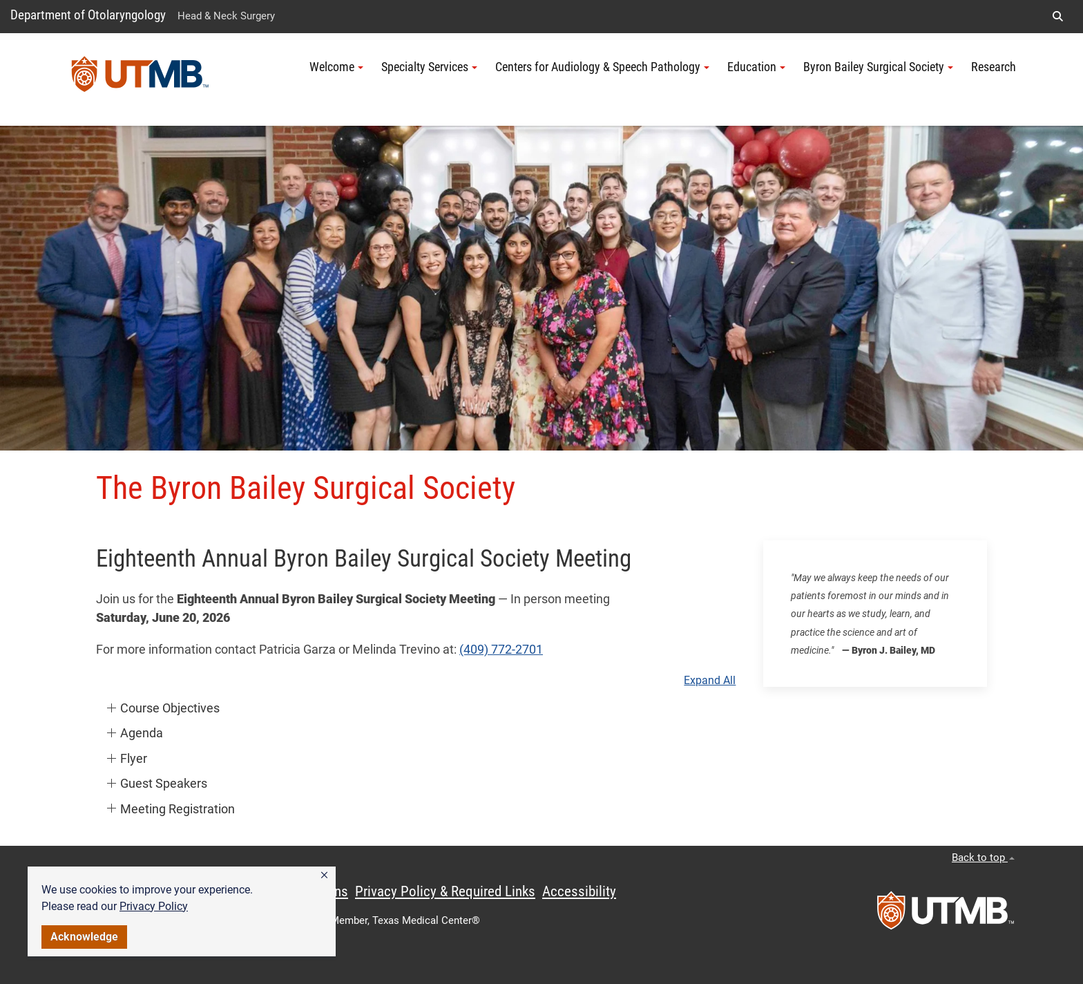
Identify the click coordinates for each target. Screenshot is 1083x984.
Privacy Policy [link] (153, 906)
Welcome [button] (336, 67)
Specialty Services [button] (429, 67)
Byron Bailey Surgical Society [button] (878, 67)
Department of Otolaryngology (88, 15)
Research (993, 67)
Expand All (710, 680)
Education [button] (756, 67)
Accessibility (579, 891)
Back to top (983, 857)
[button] (324, 875)
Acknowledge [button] (84, 936)
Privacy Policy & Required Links (445, 891)
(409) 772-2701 (501, 649)
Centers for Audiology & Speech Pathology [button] (602, 67)
